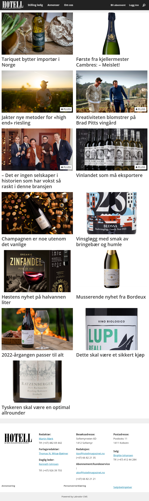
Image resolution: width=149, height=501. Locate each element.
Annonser (53, 5)
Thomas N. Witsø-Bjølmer (53, 453)
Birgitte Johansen (123, 455)
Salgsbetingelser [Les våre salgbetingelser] (122, 487)
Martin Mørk (46, 438)
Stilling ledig (35, 5)
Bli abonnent (118, 5)
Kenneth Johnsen (48, 464)
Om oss (68, 5)
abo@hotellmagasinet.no (90, 472)
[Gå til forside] (12, 5)
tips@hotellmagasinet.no (90, 453)
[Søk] (144, 5)
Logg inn (134, 5)
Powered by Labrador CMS (74, 496)
